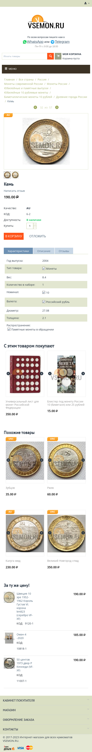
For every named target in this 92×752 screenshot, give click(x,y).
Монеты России (57, 84)
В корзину (13, 236)
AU (8, 115)
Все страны (26, 79)
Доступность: (12, 220)
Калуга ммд (13, 560)
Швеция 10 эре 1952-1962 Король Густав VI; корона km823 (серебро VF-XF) (25, 606)
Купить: (9, 225)
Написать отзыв (14, 191)
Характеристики (18, 251)
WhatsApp (33, 42)
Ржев (50, 488)
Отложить (37, 236)
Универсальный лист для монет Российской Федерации (22, 404)
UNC (11, 438)
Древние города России (71, 97)
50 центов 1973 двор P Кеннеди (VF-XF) (25, 665)
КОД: (7, 214)
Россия (42, 79)
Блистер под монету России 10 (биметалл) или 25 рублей (65, 403)
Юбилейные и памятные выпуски (26, 88)
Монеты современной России (23, 84)
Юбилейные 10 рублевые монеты (26, 92)
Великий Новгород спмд (63, 560)
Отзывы (64, 251)
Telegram (60, 42)
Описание (43, 251)
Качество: (10, 208)
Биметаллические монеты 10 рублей (28, 97)
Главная (9, 79)
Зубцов (10, 488)
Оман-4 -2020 (21, 636)
